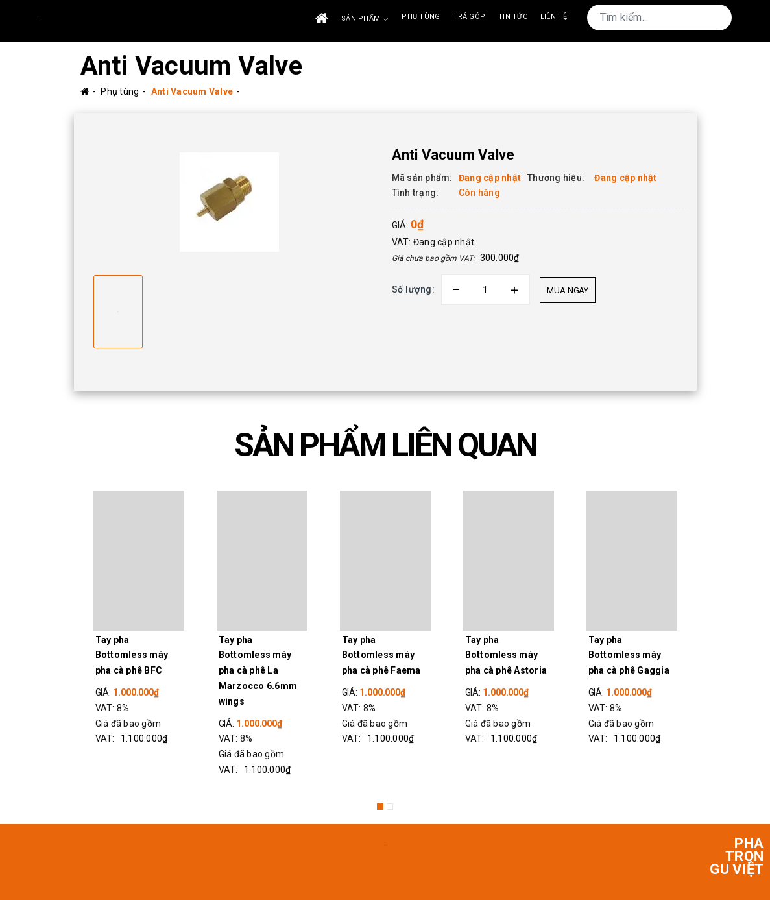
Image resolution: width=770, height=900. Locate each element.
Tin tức (512, 16)
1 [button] (380, 806)
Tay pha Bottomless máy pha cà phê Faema (381, 655)
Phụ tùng (421, 16)
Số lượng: (413, 289)
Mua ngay (567, 290)
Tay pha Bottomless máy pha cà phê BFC (132, 655)
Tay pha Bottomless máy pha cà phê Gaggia (628, 655)
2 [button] (390, 806)
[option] (229, 202)
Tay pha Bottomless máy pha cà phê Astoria (506, 655)
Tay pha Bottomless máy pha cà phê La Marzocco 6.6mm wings (258, 671)
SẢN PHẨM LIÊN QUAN (385, 445)
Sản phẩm (365, 19)
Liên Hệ (554, 16)
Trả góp (469, 16)
